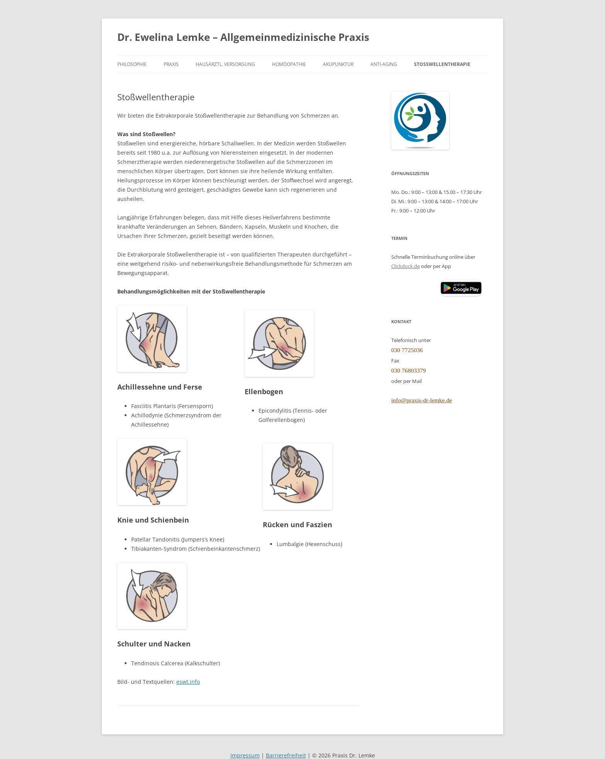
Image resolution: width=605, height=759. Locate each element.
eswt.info (188, 681)
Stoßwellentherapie (442, 64)
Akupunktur (338, 64)
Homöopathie (289, 64)
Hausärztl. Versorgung (225, 64)
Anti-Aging (383, 64)
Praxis (171, 64)
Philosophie (132, 64)
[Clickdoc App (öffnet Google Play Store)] (461, 293)
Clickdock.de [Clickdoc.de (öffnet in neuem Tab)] (405, 266)
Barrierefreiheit (286, 755)
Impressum (245, 755)
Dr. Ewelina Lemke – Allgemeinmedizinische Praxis (243, 37)
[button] (461, 288)
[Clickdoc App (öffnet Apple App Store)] (415, 288)
